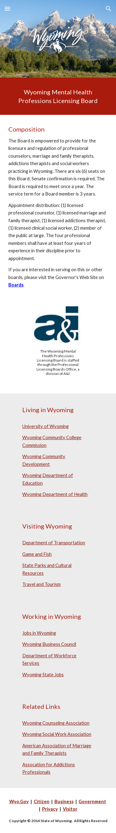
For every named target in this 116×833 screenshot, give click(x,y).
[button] (7, 8)
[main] (58, 96)
